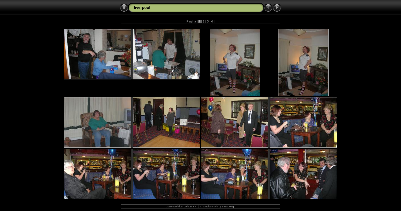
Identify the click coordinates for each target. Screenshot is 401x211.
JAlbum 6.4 (190, 206)
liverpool (142, 7)
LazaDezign (228, 206)
